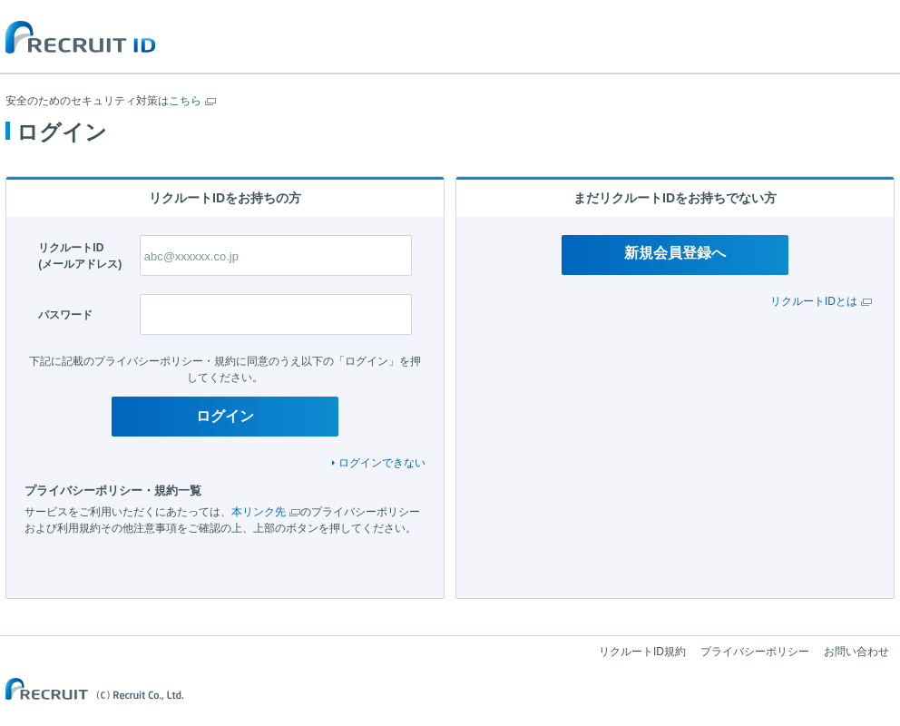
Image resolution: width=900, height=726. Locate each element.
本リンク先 (258, 511)
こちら (185, 100)
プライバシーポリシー (754, 651)
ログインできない (382, 462)
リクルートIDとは (813, 301)
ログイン (225, 416)
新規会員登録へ (675, 252)
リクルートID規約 (642, 651)
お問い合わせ (856, 651)
